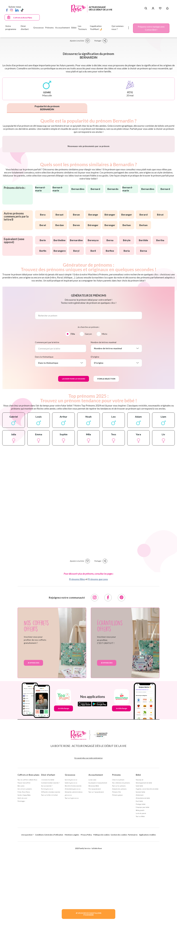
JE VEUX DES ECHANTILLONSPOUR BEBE (88, 914)
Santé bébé (139, 867)
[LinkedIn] (16, 10)
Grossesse (70, 856)
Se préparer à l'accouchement (97, 864)
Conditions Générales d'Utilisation (49, 916)
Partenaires (133, 916)
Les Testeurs (82, 27)
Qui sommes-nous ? (118, 27)
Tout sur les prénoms (119, 867)
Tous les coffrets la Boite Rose (27, 861)
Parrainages (21, 883)
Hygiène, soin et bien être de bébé (147, 870)
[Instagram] (11, 10)
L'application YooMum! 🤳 (96, 27)
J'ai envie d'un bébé (47, 861)
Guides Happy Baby (24, 877)
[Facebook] (7, 10)
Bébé (138, 856)
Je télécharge (63, 790)
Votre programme (10, 27)
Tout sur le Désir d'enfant (49, 877)
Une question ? (27, 916)
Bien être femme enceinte (73, 867)
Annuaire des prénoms (119, 870)
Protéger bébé (140, 886)
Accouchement (95, 856)
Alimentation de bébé (143, 880)
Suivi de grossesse (71, 861)
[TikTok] (22, 10)
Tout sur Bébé (140, 898)
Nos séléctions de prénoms (121, 864)
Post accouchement (94, 870)
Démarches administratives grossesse (74, 875)
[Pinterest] (121, 679)
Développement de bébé (144, 864)
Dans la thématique (44, 438)
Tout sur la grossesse (72, 880)
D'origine (95, 438)
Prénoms (116, 856)
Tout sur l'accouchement (96, 873)
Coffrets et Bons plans (28, 856)
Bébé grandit (140, 892)
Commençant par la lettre (47, 424)
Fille (73, 415)
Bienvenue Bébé (93, 867)
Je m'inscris (33, 744)
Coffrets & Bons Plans (22, 17)
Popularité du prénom (47, 108)
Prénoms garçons (98, 660)
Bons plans (21, 867)
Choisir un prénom (118, 861)
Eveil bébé (139, 883)
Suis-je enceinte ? (46, 867)
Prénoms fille (116, 873)
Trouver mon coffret (24, 864)
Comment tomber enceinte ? (50, 864)
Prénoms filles (77, 660)
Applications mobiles (147, 916)
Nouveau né (139, 861)
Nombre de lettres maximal (103, 424)
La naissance (92, 861)
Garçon (88, 415)
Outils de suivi (22, 880)
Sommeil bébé (140, 873)
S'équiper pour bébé (142, 889)
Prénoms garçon (117, 877)
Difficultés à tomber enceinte (50, 873)
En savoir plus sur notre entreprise (88, 839)
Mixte (104, 415)
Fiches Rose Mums (24, 873)
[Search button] (146, 8)
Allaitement (139, 877)
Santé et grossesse (71, 864)
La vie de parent (141, 895)
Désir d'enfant (48, 856)
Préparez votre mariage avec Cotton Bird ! (151, 28)
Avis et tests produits (25, 870)
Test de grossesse (47, 870)
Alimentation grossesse (72, 870)
